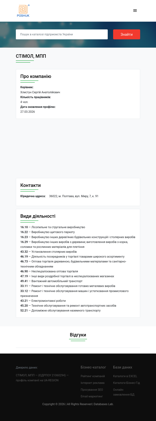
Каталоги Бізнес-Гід (126, 383)
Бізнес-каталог (93, 367)
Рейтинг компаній (93, 376)
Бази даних (122, 367)
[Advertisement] (78, 148)
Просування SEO (92, 389)
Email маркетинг (92, 396)
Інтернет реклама (92, 383)
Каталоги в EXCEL (125, 376)
